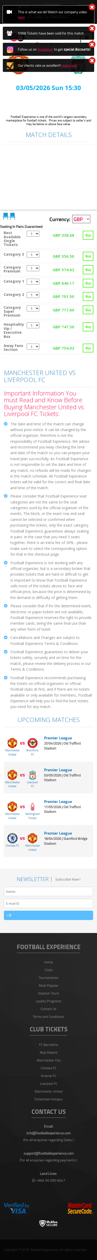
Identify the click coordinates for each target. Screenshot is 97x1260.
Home (48, 962)
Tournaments (48, 977)
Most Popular (48, 985)
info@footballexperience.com (48, 1132)
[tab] (48, 239)
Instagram (45, 49)
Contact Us (48, 1008)
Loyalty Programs (48, 1001)
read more (69, 65)
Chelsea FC (48, 1068)
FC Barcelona (48, 1044)
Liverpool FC (48, 1083)
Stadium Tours (48, 993)
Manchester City (49, 1060)
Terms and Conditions (48, 1016)
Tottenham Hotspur (48, 1099)
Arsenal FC (48, 1075)
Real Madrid (48, 1052)
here (21, 17)
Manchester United (49, 1091)
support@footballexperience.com (49, 1153)
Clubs (49, 970)
